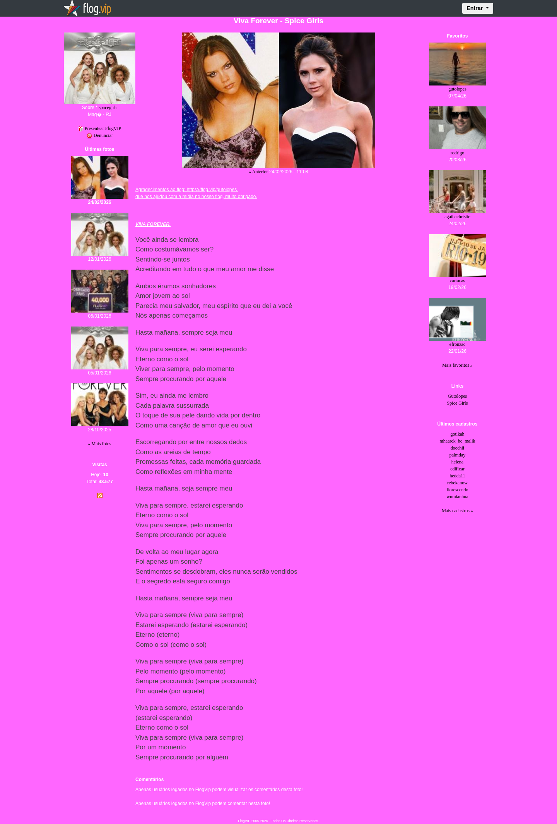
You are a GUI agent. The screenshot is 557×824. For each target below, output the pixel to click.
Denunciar (99, 135)
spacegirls (108, 107)
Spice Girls (457, 403)
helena (457, 462)
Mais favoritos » (457, 365)
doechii (457, 448)
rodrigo (457, 153)
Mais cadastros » (457, 510)
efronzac (457, 344)
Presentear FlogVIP (99, 128)
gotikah (458, 434)
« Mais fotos (99, 443)
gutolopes (457, 89)
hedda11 (457, 476)
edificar (457, 469)
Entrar (475, 8)
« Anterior (258, 171)
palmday (457, 455)
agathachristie (457, 216)
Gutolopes (457, 396)
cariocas (457, 280)
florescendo (457, 489)
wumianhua (457, 496)
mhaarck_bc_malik (457, 441)
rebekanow (457, 483)
